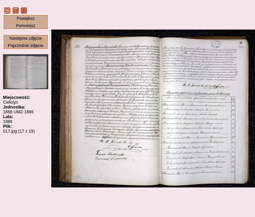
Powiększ (25, 18)
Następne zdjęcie (25, 38)
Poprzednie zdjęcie (25, 45)
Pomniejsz (26, 25)
